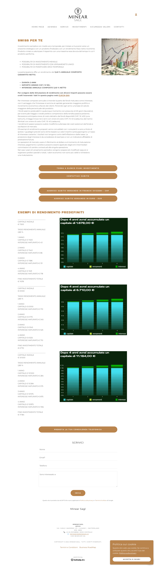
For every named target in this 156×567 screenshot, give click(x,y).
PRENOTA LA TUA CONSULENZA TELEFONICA (78, 429)
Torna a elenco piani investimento (78, 168)
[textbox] (78, 449)
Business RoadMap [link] (87, 547)
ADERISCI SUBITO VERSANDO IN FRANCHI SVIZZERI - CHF (78, 191)
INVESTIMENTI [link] (79, 27)
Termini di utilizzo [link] (100, 500)
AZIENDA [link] (52, 27)
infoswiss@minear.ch (79, 534)
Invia (78, 493)
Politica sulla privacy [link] (86, 500)
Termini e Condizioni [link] (69, 547)
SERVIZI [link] (64, 27)
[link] (78, 14)
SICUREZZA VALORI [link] (100, 27)
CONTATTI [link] (119, 27)
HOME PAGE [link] (38, 27)
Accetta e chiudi (131, 559)
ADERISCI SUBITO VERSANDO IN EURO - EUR (78, 198)
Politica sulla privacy (127, 553)
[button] (136, 14)
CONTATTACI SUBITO (78, 176)
